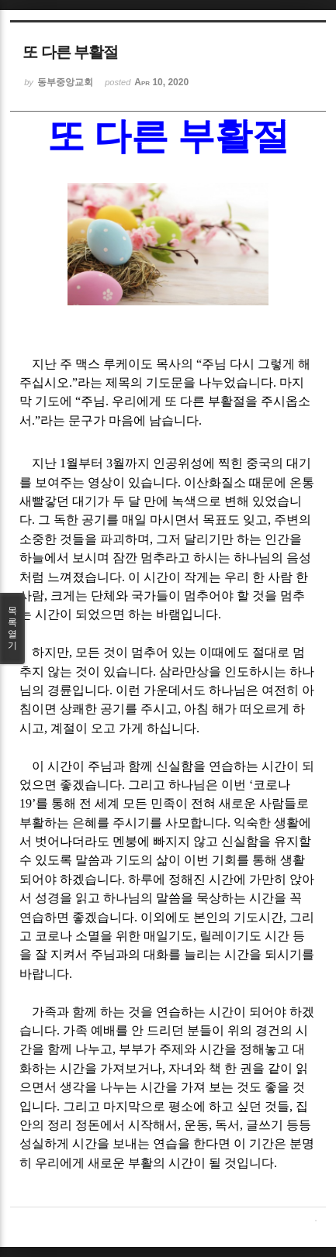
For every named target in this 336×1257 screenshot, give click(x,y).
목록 (12, 628)
